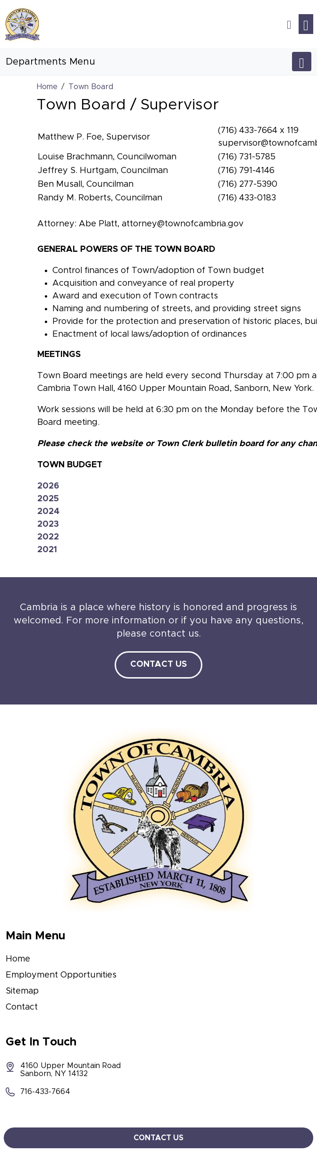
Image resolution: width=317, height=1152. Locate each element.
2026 (48, 486)
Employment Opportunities (61, 975)
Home (18, 959)
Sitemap (22, 991)
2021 (47, 550)
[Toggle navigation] (306, 24)
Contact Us (158, 664)
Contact (22, 1007)
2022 (48, 537)
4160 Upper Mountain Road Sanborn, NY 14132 (63, 1069)
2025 (48, 499)
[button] (289, 24)
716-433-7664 (38, 1091)
